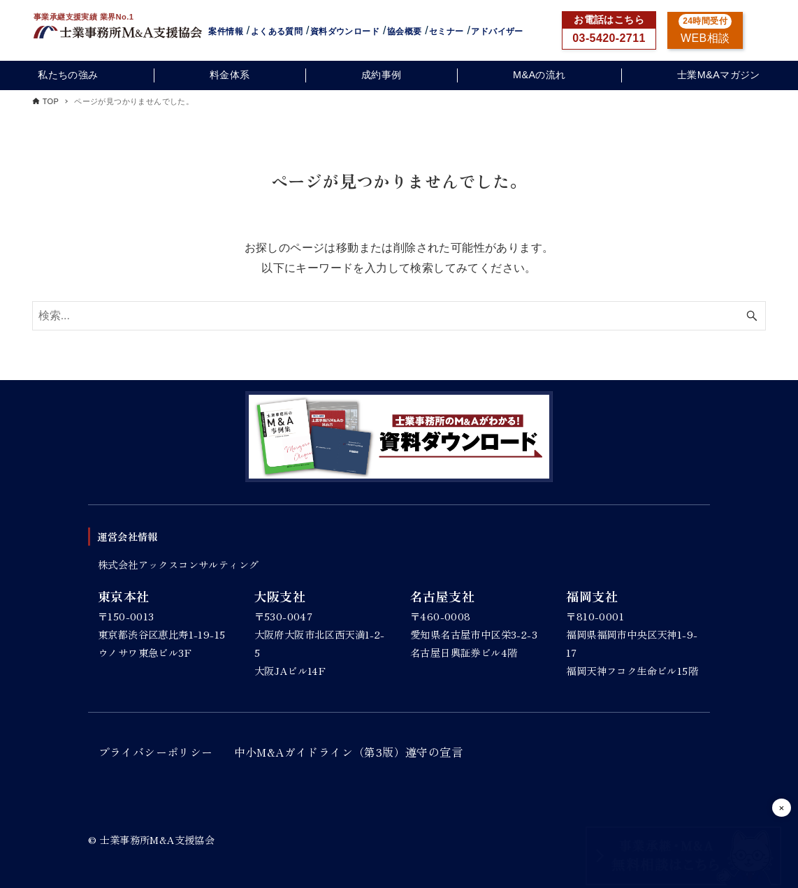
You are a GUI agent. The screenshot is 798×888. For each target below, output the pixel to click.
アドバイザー (497, 31)
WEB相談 (705, 38)
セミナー (446, 31)
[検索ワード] (399, 315)
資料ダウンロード (344, 31)
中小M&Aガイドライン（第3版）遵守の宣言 (348, 751)
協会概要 (404, 31)
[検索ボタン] (752, 315)
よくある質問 (277, 31)
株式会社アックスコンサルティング (178, 564)
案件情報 (225, 31)
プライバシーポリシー (156, 751)
